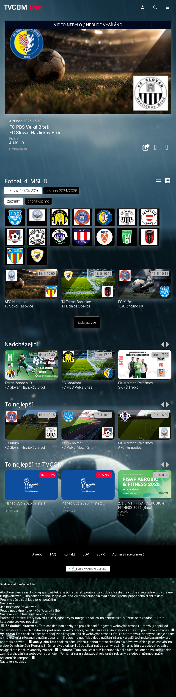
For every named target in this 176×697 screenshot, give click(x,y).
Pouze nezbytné (12, 612)
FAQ (53, 556)
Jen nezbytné (10, 608)
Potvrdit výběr (51, 612)
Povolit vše (28, 608)
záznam (14, 201)
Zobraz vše (86, 324)
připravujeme (39, 201)
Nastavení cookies (13, 663)
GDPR (100, 556)
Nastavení (7, 605)
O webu (37, 556)
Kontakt (69, 556)
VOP (85, 556)
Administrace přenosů (128, 556)
